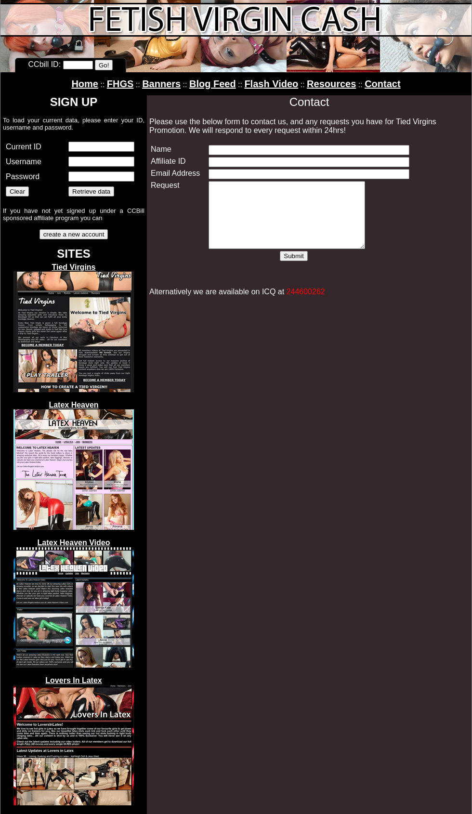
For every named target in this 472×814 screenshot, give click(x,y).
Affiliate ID (168, 161)
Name (161, 149)
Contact (382, 84)
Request (165, 185)
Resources (331, 84)
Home (84, 84)
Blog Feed (212, 84)
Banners (161, 84)
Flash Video (271, 84)
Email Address (175, 173)
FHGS (120, 84)
